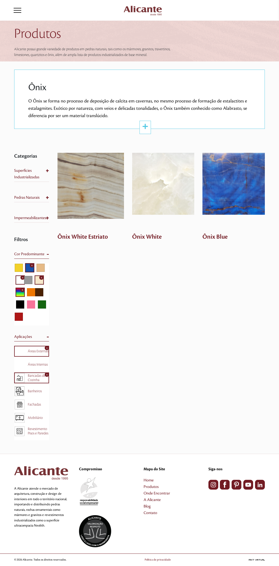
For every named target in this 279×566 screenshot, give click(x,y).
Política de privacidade (158, 559)
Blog (147, 506)
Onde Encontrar (157, 493)
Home (149, 480)
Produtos (151, 487)
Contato (150, 513)
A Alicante (152, 500)
